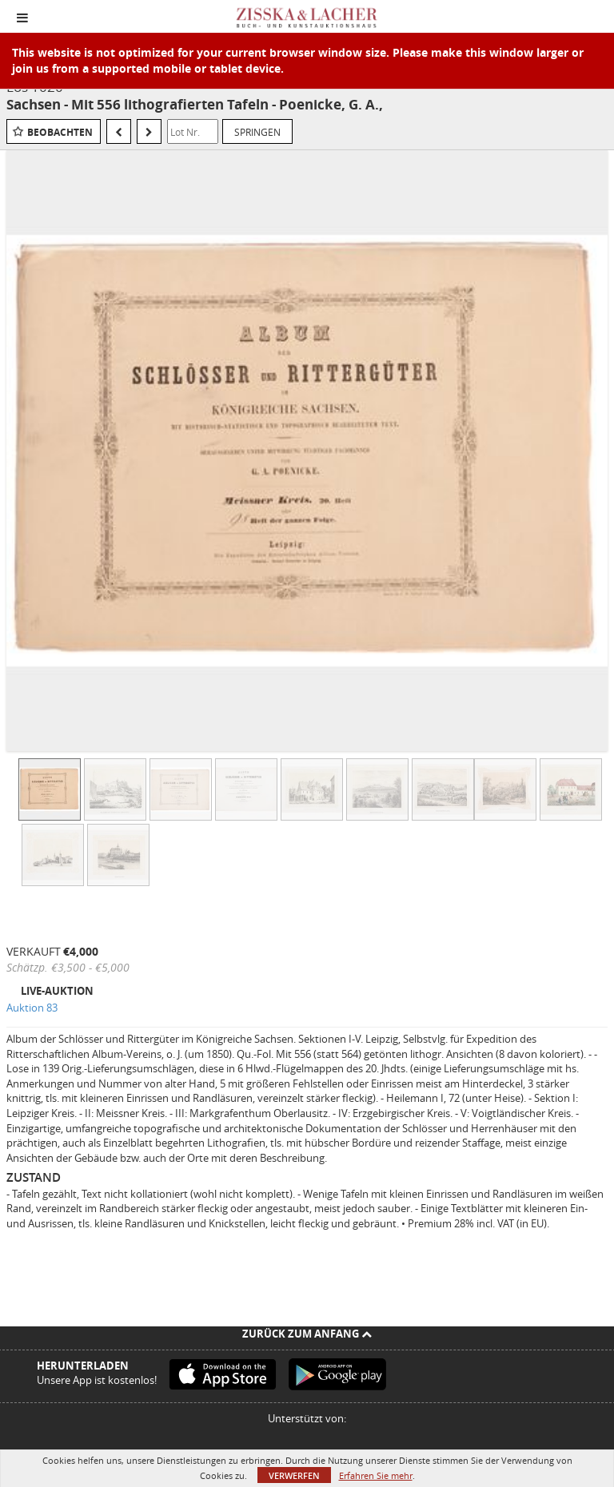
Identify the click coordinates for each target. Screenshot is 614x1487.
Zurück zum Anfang (307, 1333)
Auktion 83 (32, 1007)
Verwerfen (294, 1475)
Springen (257, 131)
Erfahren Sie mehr (376, 1475)
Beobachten (60, 132)
